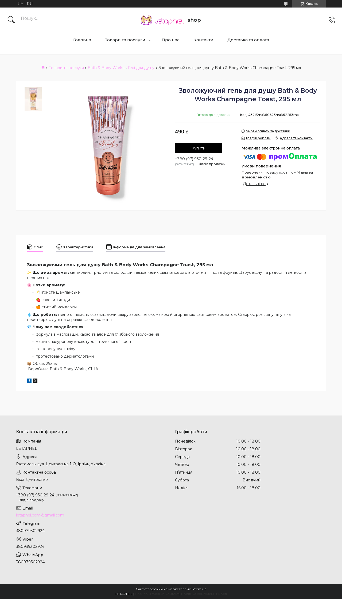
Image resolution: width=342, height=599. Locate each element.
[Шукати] (11, 20)
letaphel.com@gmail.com (40, 515)
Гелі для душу (141, 67)
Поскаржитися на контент (157, 594)
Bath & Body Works (106, 67)
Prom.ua (199, 589)
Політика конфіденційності (204, 594)
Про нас (171, 39)
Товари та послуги (125, 39)
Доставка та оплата (248, 39)
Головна (82, 39)
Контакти (203, 39)
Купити (198, 148)
